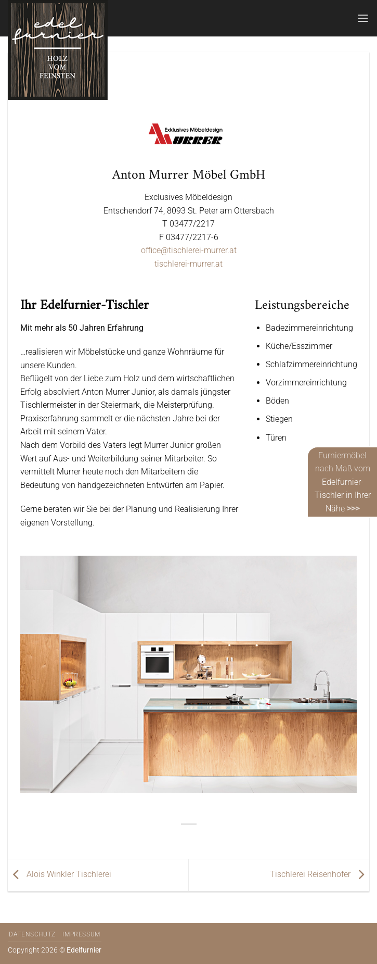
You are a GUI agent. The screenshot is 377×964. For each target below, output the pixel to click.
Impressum (81, 934)
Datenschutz (32, 934)
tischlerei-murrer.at (188, 264)
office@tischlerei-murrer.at (189, 250)
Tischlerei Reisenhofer (319, 875)
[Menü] (363, 18)
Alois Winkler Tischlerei (59, 875)
